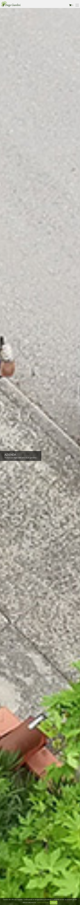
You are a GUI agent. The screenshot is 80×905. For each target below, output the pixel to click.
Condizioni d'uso (42, 902)
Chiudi (53, 903)
